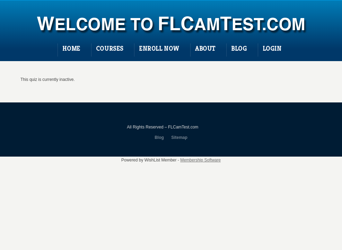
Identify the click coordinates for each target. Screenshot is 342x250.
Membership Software (200, 160)
